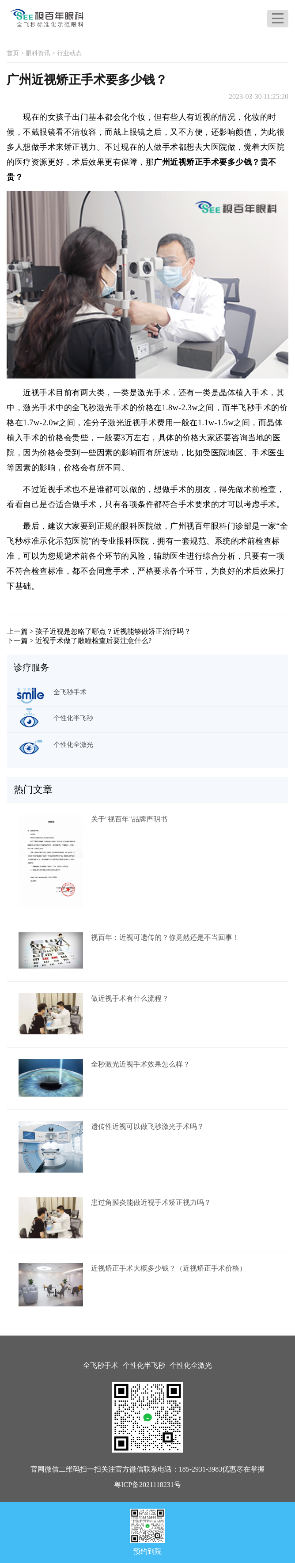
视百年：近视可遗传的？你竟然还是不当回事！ (165, 937)
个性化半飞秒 (144, 1365)
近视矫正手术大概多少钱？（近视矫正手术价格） (168, 1268)
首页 (13, 53)
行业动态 (69, 53)
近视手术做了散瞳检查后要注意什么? (93, 640)
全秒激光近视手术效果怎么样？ (140, 1064)
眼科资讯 (38, 53)
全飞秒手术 (100, 1365)
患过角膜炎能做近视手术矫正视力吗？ (151, 1202)
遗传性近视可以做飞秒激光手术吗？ (147, 1126)
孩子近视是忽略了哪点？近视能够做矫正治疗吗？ (113, 631)
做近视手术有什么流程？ (130, 998)
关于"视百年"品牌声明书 (129, 819)
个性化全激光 (191, 1365)
